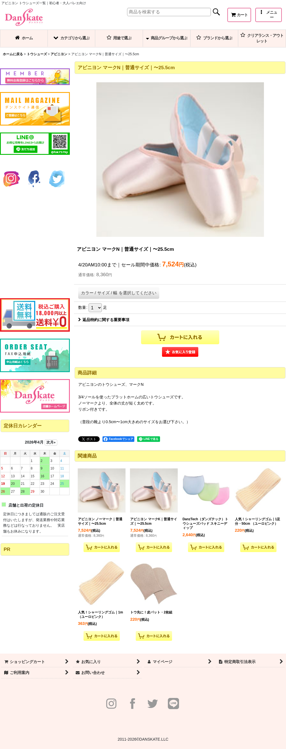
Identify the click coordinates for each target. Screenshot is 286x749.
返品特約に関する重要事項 (103, 319)
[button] (268, 15)
